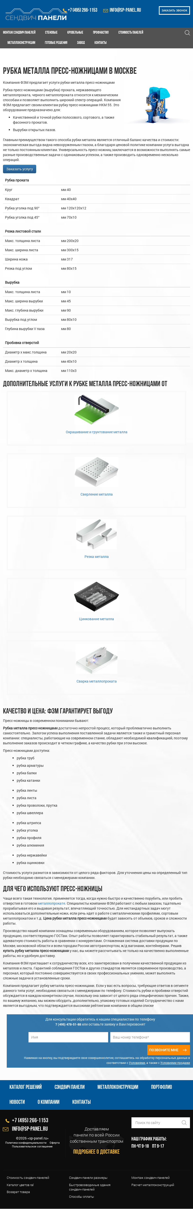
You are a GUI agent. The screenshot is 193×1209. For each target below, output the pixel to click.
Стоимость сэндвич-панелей (28, 1178)
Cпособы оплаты (81, 1196)
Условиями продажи (175, 1063)
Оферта (55, 1142)
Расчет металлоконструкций (152, 1185)
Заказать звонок (174, 10)
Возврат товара (18, 1192)
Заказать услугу (19, 169)
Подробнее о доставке (96, 1152)
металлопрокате (51, 903)
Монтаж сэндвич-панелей (150, 1178)
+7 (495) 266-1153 (82, 10)
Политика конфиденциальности (25, 1142)
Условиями (137, 1063)
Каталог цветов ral (20, 1185)
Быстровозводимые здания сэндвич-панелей (89, 1187)
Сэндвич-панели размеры (88, 1178)
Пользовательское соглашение (32, 1146)
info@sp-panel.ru (125, 10)
